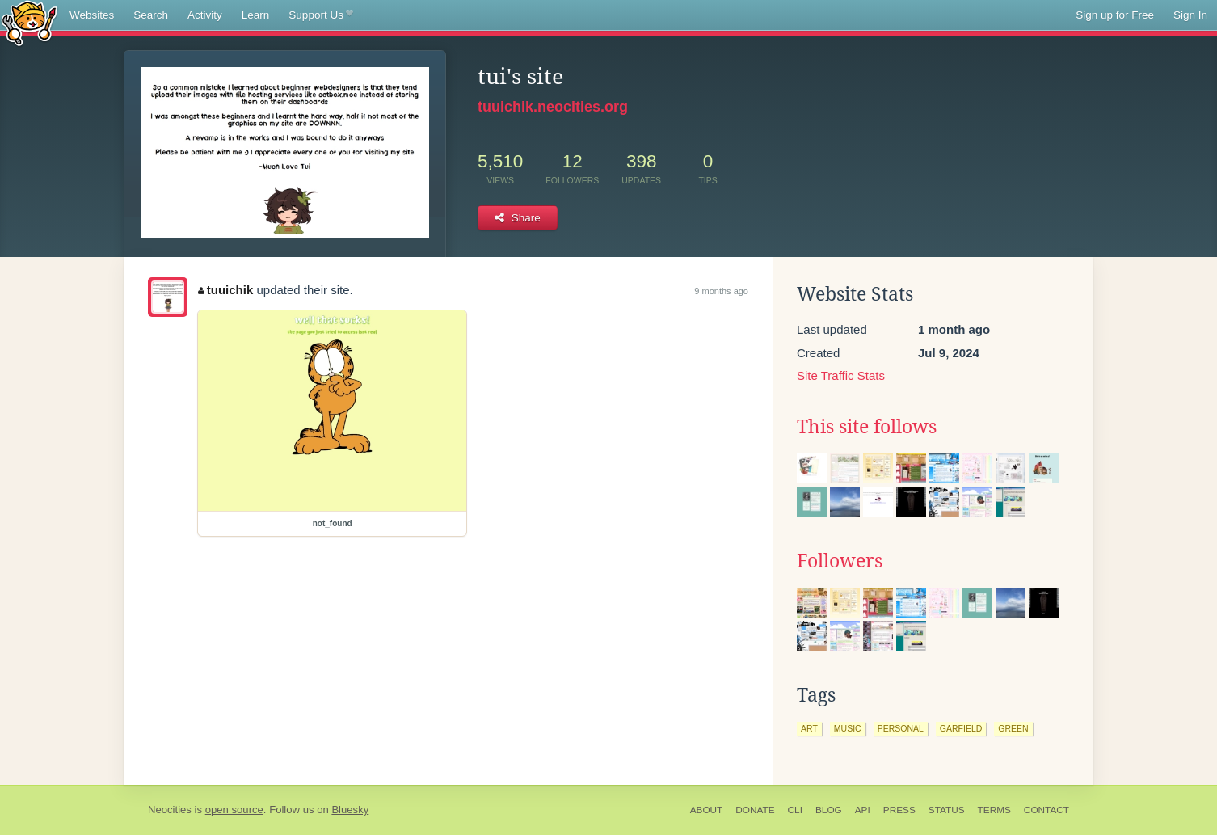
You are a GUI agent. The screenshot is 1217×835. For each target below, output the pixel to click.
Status (947, 810)
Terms (994, 810)
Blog (828, 810)
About (706, 810)
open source (234, 809)
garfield (961, 728)
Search (150, 15)
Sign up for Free (1115, 15)
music (847, 728)
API (862, 810)
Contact (1046, 810)
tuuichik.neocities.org (553, 107)
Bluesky (349, 809)
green (1013, 728)
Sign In (1190, 15)
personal (901, 728)
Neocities (170, 809)
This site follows (867, 426)
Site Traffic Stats (841, 375)
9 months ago (721, 291)
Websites (91, 15)
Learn (256, 15)
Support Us (320, 15)
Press (899, 810)
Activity (204, 15)
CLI (795, 810)
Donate (754, 810)
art (809, 728)
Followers (839, 560)
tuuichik (225, 290)
